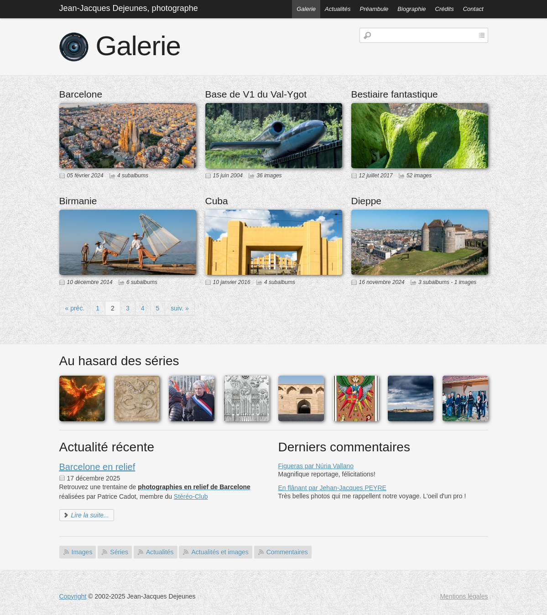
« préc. (75, 308)
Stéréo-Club (191, 496)
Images (82, 552)
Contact (473, 8)
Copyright (73, 596)
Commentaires (287, 552)
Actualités (337, 8)
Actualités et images (219, 552)
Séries (119, 552)
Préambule (373, 8)
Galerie (306, 8)
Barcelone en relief (97, 467)
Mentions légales (464, 596)
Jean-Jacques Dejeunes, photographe (128, 8)
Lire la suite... (90, 515)
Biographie (411, 8)
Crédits (444, 8)
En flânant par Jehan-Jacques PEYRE (332, 487)
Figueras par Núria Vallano (316, 466)
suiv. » (179, 308)
